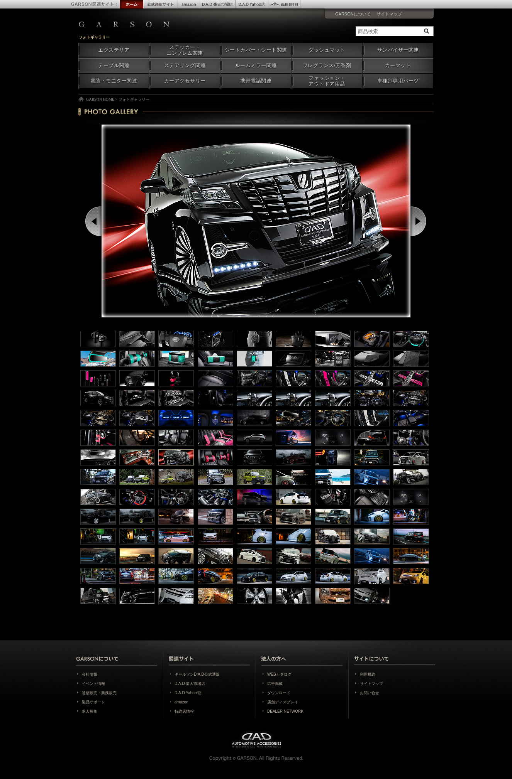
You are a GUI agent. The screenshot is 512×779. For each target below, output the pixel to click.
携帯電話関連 (255, 81)
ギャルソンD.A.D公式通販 (197, 674)
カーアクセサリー (185, 81)
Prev (94, 221)
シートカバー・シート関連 (256, 50)
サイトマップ (389, 14)
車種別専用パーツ (398, 81)
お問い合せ (369, 693)
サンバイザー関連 (398, 50)
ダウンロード (278, 693)
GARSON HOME (100, 99)
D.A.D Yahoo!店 (188, 693)
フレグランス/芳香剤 (327, 65)
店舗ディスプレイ (282, 702)
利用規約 (367, 674)
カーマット (398, 65)
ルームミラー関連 (256, 65)
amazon (181, 702)
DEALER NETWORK (285, 711)
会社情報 (89, 674)
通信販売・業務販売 (99, 693)
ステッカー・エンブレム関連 (184, 50)
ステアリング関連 (185, 65)
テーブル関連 (113, 65)
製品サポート (93, 702)
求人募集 (89, 711)
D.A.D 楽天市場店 (190, 683)
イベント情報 (93, 683)
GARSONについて (353, 14)
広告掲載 (275, 683)
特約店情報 (184, 711)
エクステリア (113, 50)
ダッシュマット (327, 50)
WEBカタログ (279, 674)
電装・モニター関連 (113, 81)
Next (419, 221)
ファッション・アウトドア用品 (327, 81)
